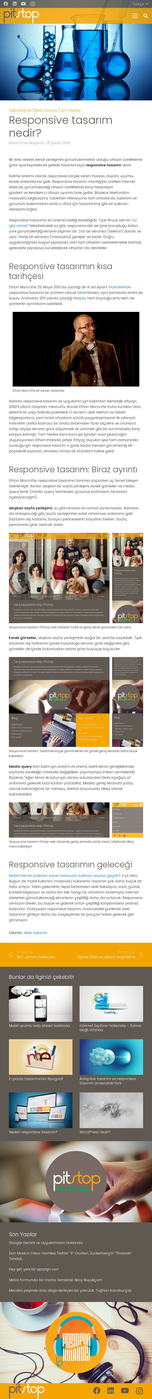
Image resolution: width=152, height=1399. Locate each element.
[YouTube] (23, 4)
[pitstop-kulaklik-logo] (76, 1342)
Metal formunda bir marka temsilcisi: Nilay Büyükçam (55, 1279)
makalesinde (119, 287)
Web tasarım (35, 932)
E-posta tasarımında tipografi (36, 1078)
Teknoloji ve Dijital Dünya (33, 110)
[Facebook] (6, 4)
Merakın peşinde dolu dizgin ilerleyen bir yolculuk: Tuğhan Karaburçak (70, 1290)
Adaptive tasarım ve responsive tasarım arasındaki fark (108, 1081)
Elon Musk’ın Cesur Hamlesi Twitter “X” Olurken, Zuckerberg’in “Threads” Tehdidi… (70, 1256)
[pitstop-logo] (21, 16)
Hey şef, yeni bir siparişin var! (34, 1269)
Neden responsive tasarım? (33, 1131)
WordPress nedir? (95, 1131)
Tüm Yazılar (69, 110)
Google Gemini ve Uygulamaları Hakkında (46, 1242)
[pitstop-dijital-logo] (76, 1181)
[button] (140, 4)
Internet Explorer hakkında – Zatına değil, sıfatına (110, 1027)
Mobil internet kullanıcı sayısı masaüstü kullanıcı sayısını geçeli (63, 875)
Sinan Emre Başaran (27, 142)
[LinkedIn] (15, 4)
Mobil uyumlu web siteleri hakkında (39, 1025)
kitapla (79, 298)
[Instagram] (32, 4)
